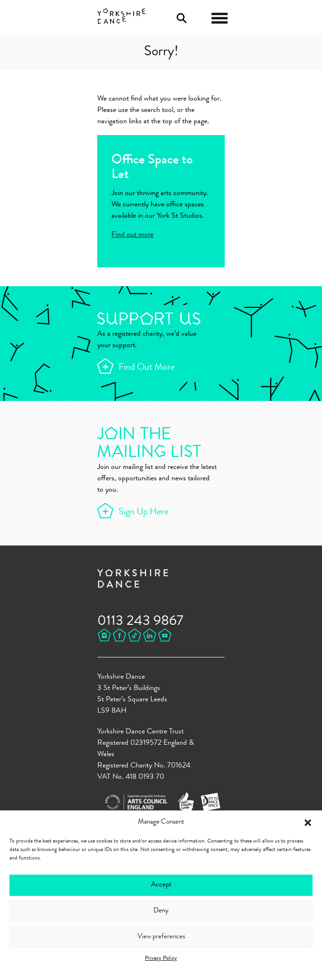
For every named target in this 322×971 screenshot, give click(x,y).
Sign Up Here (144, 512)
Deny (161, 911)
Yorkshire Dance (121, 16)
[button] (308, 822)
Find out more (132, 235)
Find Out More (147, 368)
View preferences (161, 937)
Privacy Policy (161, 959)
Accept (161, 885)
